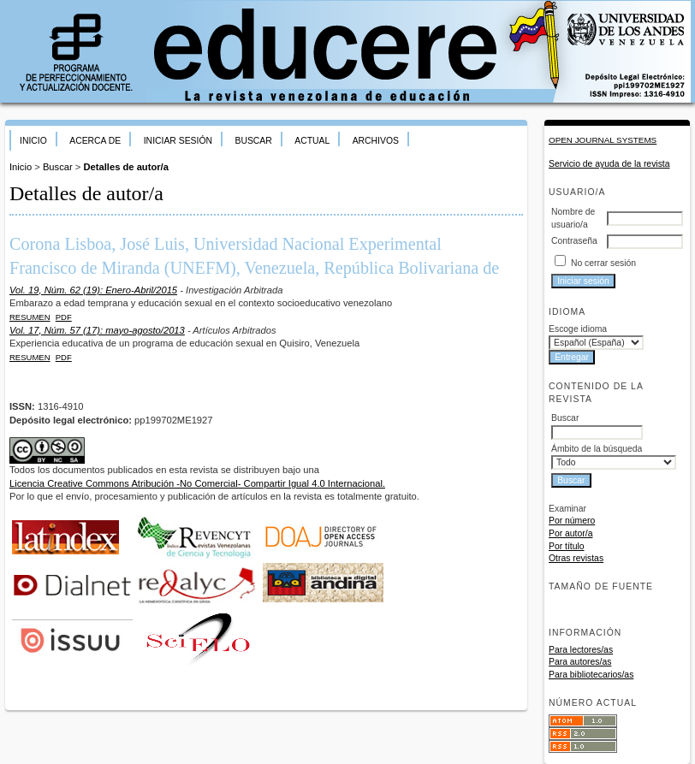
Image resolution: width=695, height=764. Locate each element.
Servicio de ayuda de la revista (609, 164)
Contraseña (574, 241)
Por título (567, 546)
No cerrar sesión (603, 263)
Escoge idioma (578, 329)
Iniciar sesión (178, 140)
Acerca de (95, 140)
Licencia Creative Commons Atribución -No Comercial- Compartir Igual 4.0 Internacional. (197, 483)
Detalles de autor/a (125, 167)
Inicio (33, 140)
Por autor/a (570, 533)
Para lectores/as (581, 649)
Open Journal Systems (602, 140)
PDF (64, 317)
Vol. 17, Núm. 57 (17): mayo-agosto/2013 (97, 330)
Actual (312, 140)
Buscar (253, 140)
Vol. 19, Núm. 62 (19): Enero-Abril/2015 (93, 290)
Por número (572, 520)
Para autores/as (580, 661)
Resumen (29, 317)
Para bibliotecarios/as (591, 674)
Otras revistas (576, 558)
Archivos (376, 140)
